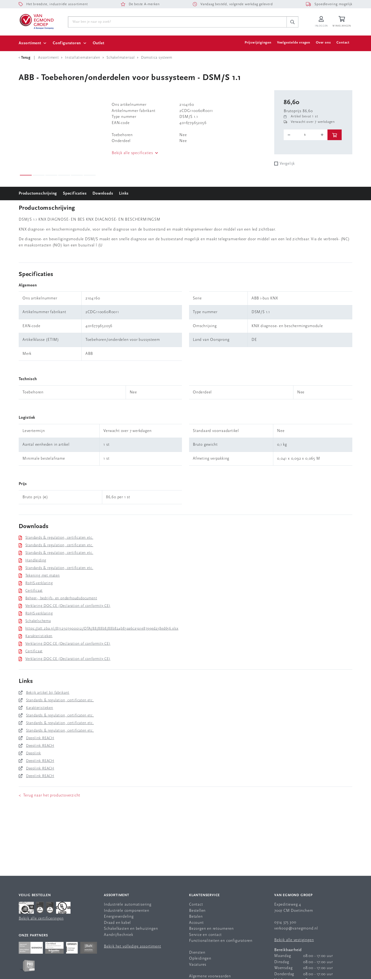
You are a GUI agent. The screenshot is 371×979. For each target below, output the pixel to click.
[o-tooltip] (305, 135)
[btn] (334, 134)
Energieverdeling (119, 917)
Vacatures (197, 965)
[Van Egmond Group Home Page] (36, 21)
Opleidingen (200, 959)
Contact (342, 42)
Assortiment (30, 43)
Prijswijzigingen (258, 42)
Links (124, 193)
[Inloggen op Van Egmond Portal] (321, 22)
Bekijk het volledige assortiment (132, 946)
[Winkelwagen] (342, 22)
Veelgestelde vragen (293, 42)
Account (196, 923)
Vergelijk (287, 164)
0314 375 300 (285, 922)
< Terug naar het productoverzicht (49, 795)
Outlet (98, 43)
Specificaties (75, 193)
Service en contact (205, 935)
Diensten (197, 953)
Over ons (323, 42)
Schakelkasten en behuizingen (131, 929)
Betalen (196, 917)
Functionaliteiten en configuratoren (220, 941)
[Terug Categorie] (25, 58)
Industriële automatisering (127, 905)
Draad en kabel (117, 923)
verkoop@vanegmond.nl (296, 928)
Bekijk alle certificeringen (41, 919)
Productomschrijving (38, 193)
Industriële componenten (126, 911)
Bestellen (197, 911)
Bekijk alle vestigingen (294, 940)
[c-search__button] (292, 22)
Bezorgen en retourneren (211, 929)
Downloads (103, 193)
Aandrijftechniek (118, 935)
